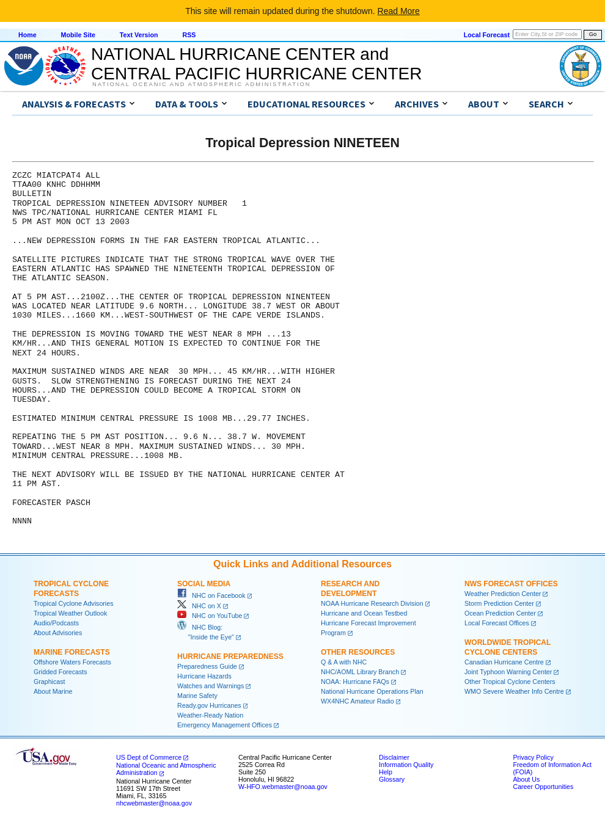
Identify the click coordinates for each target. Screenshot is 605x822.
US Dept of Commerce (149, 757)
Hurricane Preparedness (230, 656)
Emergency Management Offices (224, 725)
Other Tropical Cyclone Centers (510, 681)
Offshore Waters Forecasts (72, 662)
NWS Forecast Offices (511, 584)
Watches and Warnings (210, 685)
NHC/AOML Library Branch (360, 671)
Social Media (203, 584)
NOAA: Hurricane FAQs (355, 681)
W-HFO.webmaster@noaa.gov (283, 786)
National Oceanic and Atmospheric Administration (201, 84)
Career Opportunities (543, 786)
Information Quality (406, 764)
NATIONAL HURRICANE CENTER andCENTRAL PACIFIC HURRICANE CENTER (256, 64)
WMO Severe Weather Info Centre (514, 691)
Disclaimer (394, 757)
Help (385, 772)
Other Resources (358, 652)
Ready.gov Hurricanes (209, 705)
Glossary (392, 779)
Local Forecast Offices (496, 623)
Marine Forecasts (72, 652)
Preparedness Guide (207, 666)
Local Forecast (487, 34)
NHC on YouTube (209, 615)
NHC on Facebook (211, 595)
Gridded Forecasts (60, 671)
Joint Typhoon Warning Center (508, 671)
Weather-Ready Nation (210, 715)
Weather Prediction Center (502, 593)
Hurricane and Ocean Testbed (364, 613)
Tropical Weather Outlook (70, 613)
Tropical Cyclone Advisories (74, 603)
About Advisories (58, 632)
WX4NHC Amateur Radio (357, 701)
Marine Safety (197, 695)
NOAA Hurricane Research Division (372, 603)
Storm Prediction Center (499, 603)
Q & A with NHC (344, 662)
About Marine (53, 691)
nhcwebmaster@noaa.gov (154, 803)
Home (27, 34)
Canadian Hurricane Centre (504, 662)
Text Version (139, 34)
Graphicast (49, 681)
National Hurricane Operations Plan (372, 691)
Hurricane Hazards (204, 676)
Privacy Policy (533, 757)
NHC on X (199, 605)
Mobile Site (78, 34)
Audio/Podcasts (56, 623)
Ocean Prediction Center (500, 613)
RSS (189, 34)
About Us (526, 779)
